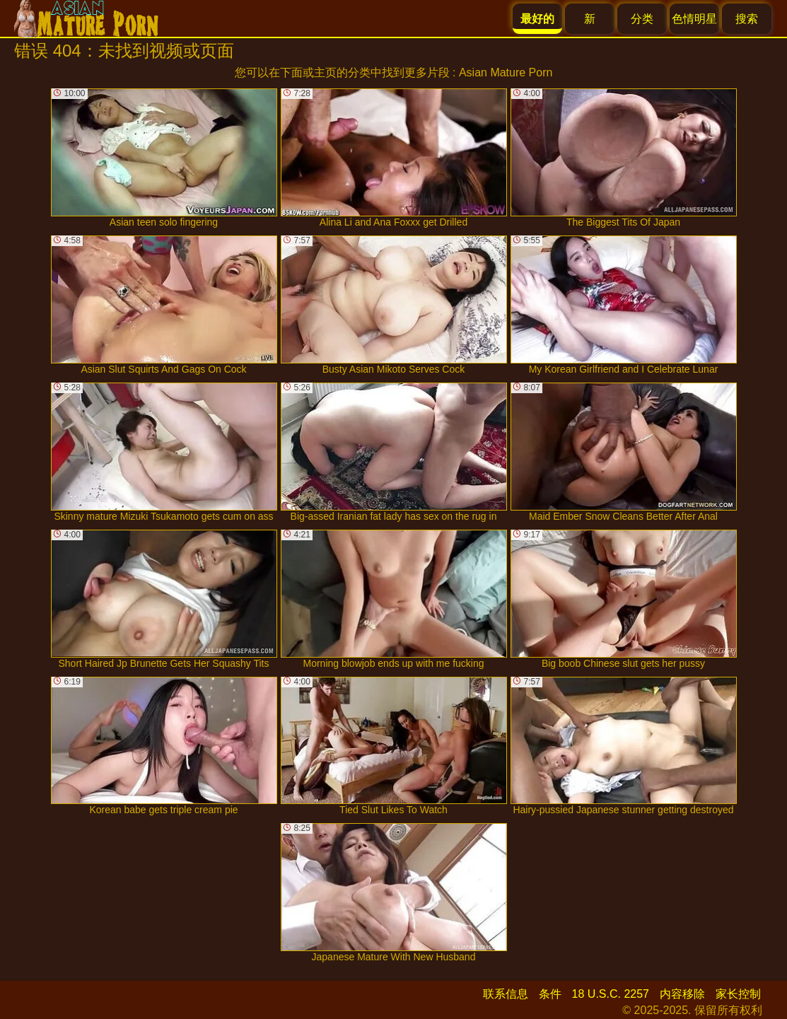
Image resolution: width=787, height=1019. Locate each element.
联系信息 (505, 994)
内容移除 (682, 994)
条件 (550, 994)
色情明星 (694, 19)
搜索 (746, 19)
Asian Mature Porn (506, 72)
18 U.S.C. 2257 (610, 994)
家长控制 (738, 994)
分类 (642, 19)
